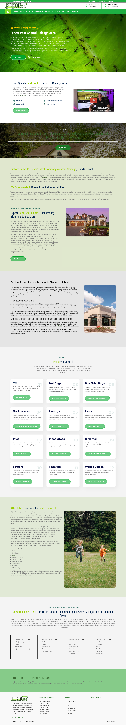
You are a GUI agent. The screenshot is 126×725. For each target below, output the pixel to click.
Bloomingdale (18, 216)
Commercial (39, 11)
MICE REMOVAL (21, 454)
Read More (62, 147)
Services (48, 11)
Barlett (60, 326)
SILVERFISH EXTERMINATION (97, 454)
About (22, 11)
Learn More (17, 57)
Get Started (20, 110)
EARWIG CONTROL (58, 426)
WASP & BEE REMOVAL (95, 481)
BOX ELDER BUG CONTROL (96, 398)
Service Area (59, 11)
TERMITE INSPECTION (59, 481)
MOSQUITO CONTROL (59, 454)
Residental (29, 11)
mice (12, 196)
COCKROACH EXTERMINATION (26, 426)
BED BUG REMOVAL (58, 398)
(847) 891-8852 (112, 5)
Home (16, 11)
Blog (69, 11)
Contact (75, 11)
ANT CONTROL (21, 397)
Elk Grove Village (49, 39)
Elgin (13, 555)
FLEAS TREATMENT (94, 426)
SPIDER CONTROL (21, 481)
